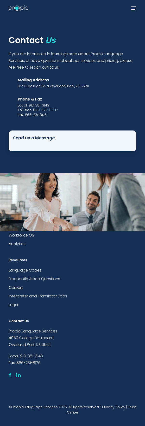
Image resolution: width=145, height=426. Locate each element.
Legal (14, 305)
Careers (16, 287)
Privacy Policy (113, 407)
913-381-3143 (31, 356)
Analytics (17, 244)
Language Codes (25, 270)
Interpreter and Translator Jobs (38, 296)
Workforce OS (21, 235)
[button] (133, 8)
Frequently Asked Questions (34, 279)
